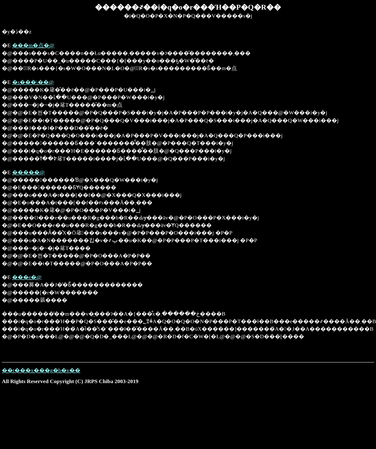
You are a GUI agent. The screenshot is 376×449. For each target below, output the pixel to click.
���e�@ (27, 277)
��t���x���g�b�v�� (41, 370)
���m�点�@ (33, 45)
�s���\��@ (33, 82)
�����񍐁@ (28, 172)
